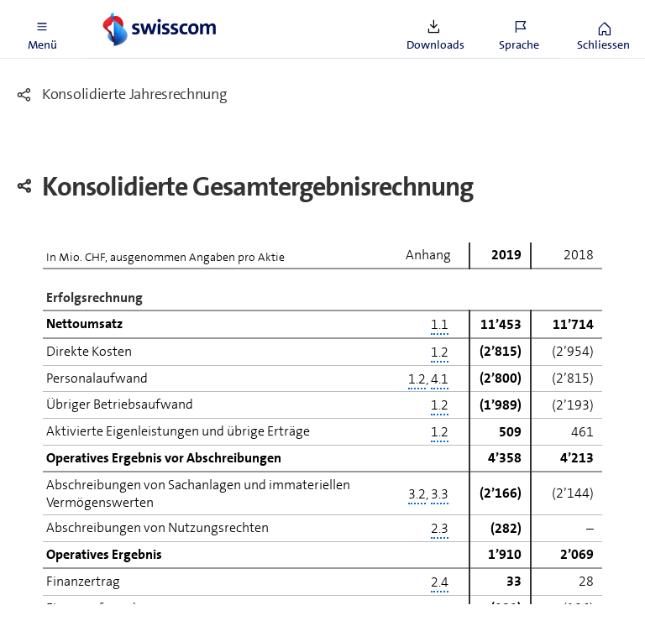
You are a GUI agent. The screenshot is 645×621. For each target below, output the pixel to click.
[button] (42, 29)
